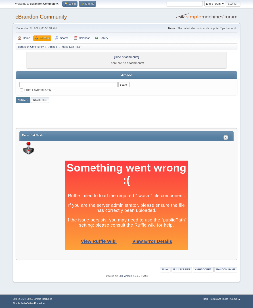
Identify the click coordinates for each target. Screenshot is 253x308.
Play (165, 269)
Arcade (23, 100)
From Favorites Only (37, 89)
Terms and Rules (219, 299)
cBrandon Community (41, 17)
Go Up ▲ (235, 299)
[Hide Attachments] (126, 57)
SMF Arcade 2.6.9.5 (129, 276)
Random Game (226, 269)
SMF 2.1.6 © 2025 (22, 299)
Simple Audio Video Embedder (29, 303)
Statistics (40, 100)
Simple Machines (43, 299)
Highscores (203, 269)
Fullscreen (181, 269)
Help (205, 299)
